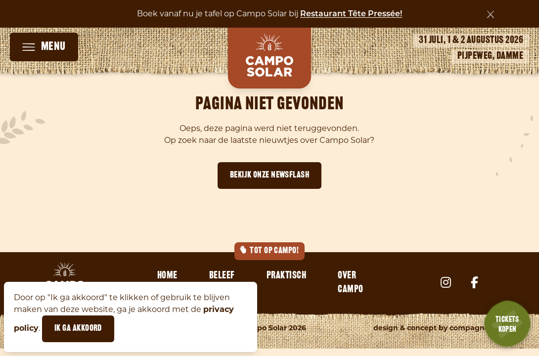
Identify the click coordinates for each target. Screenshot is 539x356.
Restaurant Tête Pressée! (351, 14)
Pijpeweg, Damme (490, 56)
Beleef (222, 276)
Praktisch (287, 276)
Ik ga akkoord (78, 328)
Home (167, 276)
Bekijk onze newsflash (269, 175)
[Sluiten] (490, 14)
